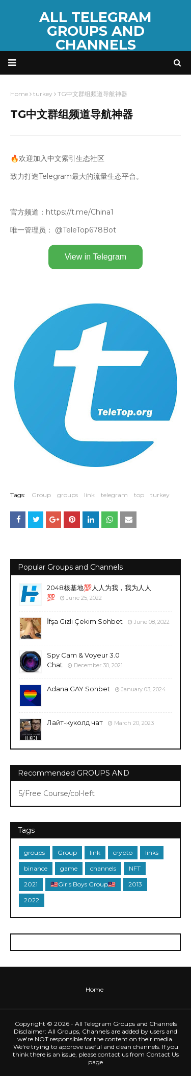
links (151, 852)
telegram (114, 495)
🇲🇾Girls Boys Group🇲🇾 (83, 884)
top (139, 495)
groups (67, 495)
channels (103, 868)
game (68, 868)
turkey (160, 495)
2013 (135, 884)
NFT (135, 868)
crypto (122, 852)
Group (41, 495)
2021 (31, 884)
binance (35, 868)
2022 (31, 900)
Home (94, 989)
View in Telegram (95, 256)
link (89, 495)
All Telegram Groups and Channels (95, 31)
